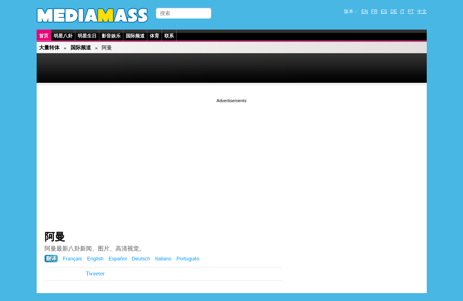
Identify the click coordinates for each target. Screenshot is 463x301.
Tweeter (95, 273)
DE (393, 11)
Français (72, 259)
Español (117, 259)
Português (188, 259)
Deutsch (141, 259)
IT (402, 11)
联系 (169, 36)
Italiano (163, 259)
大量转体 (49, 47)
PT (411, 11)
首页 (43, 36)
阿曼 (55, 237)
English (95, 259)
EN (364, 11)
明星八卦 (63, 36)
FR (374, 11)
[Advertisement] (232, 160)
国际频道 (135, 36)
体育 (154, 36)
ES (384, 11)
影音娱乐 (111, 36)
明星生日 (87, 36)
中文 (422, 11)
